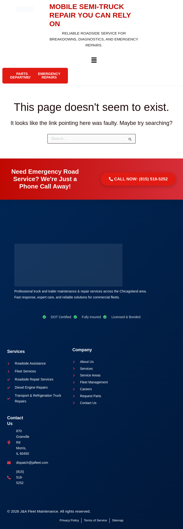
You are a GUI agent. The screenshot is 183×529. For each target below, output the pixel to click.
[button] (93, 61)
